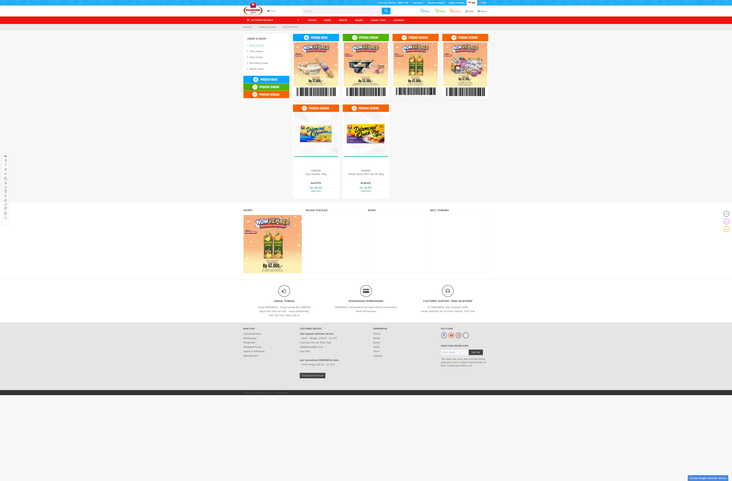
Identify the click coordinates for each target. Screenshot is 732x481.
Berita (376, 342)
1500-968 (325, 342)
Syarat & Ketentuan (254, 351)
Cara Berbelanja (252, 334)
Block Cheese (255, 45)
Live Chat (305, 351)
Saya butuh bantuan (313, 375)
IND (471, 3)
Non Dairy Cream (257, 63)
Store (376, 351)
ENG (483, 3)
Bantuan (419, 3)
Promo (376, 334)
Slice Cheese (255, 51)
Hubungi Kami (250, 356)
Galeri (376, 347)
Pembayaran (250, 338)
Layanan (377, 356)
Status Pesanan (457, 3)
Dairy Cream (255, 57)
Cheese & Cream (268, 27)
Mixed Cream (255, 69)
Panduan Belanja (436, 3)
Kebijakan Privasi (252, 347)
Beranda (247, 27)
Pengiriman (249, 342)
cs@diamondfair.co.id (311, 347)
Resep (376, 338)
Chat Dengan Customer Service (708, 478)
